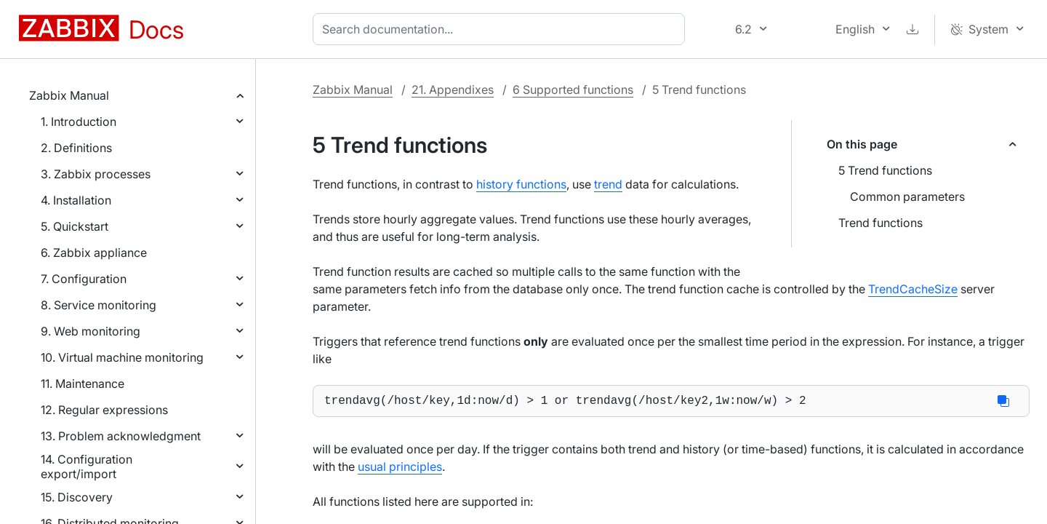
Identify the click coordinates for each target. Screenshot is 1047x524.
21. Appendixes (453, 89)
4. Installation (76, 200)
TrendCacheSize (913, 289)
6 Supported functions (573, 89)
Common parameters (907, 196)
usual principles (400, 469)
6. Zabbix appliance (94, 252)
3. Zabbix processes (96, 174)
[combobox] (502, 29)
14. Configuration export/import (86, 466)
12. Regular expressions (104, 409)
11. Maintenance (82, 383)
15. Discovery (77, 497)
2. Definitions (76, 147)
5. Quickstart (74, 226)
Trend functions (880, 222)
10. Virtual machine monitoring (122, 357)
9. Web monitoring (90, 331)
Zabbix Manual (69, 95)
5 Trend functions (885, 170)
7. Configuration (84, 278)
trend (608, 184)
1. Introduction (78, 121)
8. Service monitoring (98, 305)
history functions (521, 184)
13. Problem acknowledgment (121, 436)
